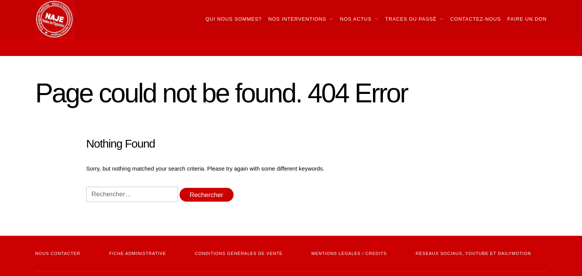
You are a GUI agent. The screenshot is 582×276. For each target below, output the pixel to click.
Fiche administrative (137, 253)
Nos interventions (297, 19)
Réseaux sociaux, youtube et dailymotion (473, 253)
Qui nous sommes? (234, 19)
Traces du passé (410, 19)
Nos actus (356, 19)
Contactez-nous (475, 19)
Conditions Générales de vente (239, 253)
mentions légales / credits (349, 253)
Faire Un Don (527, 19)
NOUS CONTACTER (57, 253)
